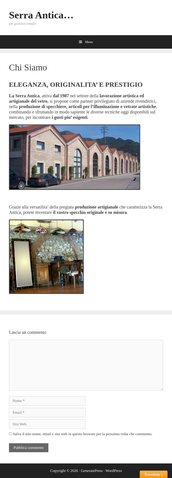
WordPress (113, 471)
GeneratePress (92, 471)
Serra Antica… (41, 15)
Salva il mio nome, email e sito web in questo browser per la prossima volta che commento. (82, 434)
